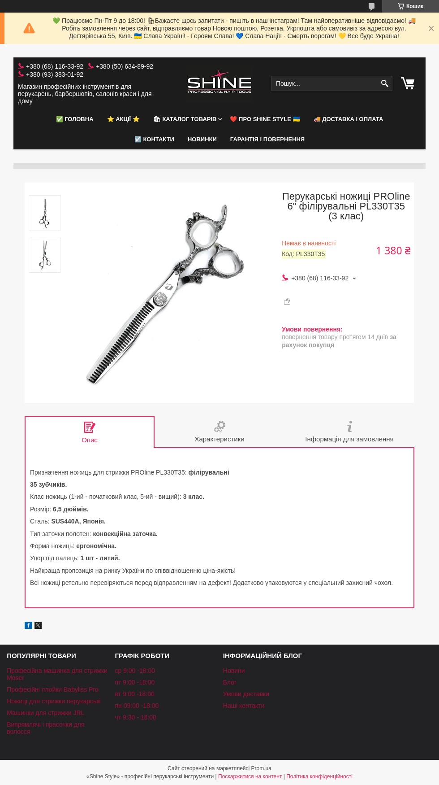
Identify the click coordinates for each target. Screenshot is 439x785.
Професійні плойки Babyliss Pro (53, 689)
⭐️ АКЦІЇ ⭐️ (123, 119)
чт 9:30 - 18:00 (135, 717)
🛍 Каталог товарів (185, 119)
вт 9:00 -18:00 (134, 694)
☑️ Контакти (154, 139)
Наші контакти (243, 705)
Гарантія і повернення (267, 139)
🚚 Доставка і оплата (348, 119)
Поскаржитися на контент (250, 776)
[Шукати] (385, 84)
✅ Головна (75, 119)
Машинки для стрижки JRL (45, 712)
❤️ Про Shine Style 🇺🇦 (265, 119)
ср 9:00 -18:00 (135, 670)
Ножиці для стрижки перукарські (54, 701)
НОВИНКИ (202, 139)
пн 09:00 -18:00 (137, 705)
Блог (230, 682)
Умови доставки (246, 694)
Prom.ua (261, 768)
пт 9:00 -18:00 (135, 682)
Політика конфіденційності (319, 776)
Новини (234, 670)
